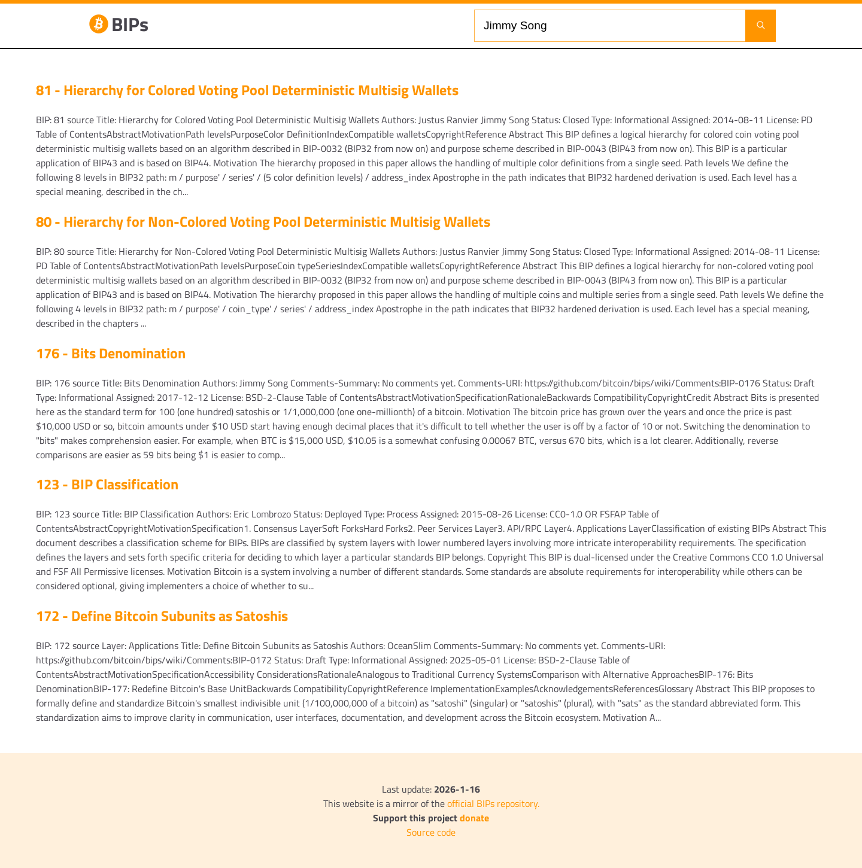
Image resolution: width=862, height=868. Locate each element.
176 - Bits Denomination (111, 353)
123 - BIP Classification (107, 484)
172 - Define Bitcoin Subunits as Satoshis (162, 615)
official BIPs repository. (493, 803)
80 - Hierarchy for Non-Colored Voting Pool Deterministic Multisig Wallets (263, 221)
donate (474, 818)
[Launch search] (760, 26)
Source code (431, 832)
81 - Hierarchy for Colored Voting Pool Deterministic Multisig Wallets (247, 89)
